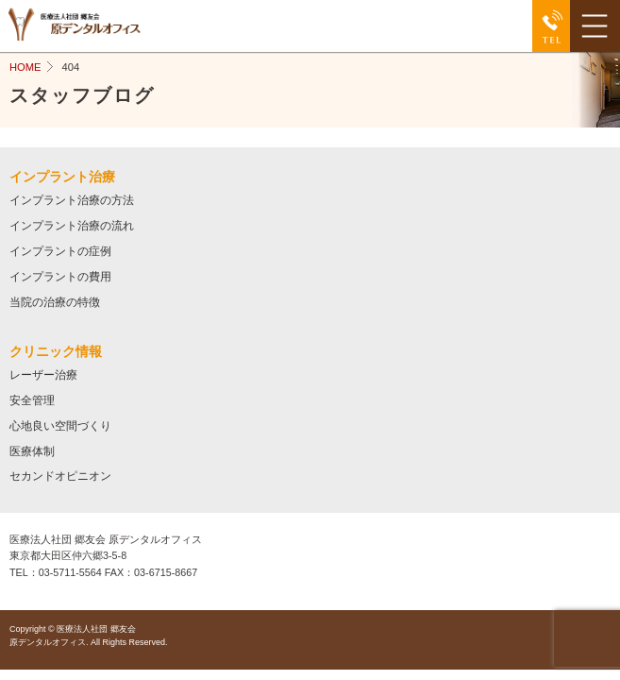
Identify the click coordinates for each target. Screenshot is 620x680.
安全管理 (32, 400)
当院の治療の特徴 (54, 302)
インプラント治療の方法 (71, 200)
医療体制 (32, 451)
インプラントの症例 (60, 251)
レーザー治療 (43, 374)
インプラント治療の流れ (71, 225)
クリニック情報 (55, 351)
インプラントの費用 (60, 276)
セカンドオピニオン (60, 475)
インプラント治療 (62, 176)
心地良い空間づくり (60, 425)
